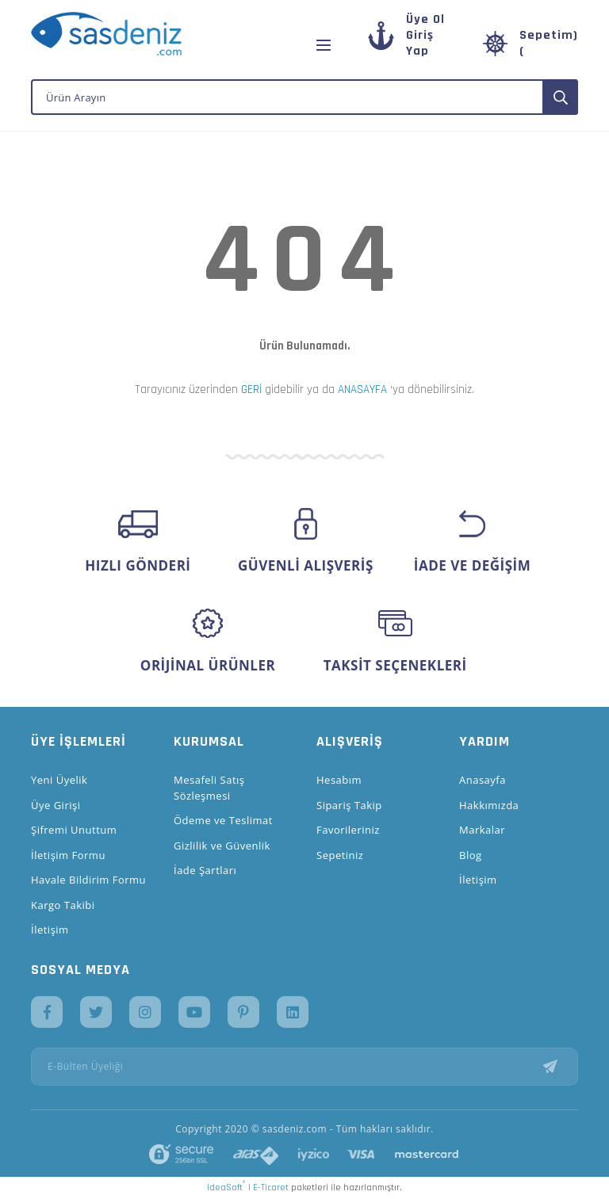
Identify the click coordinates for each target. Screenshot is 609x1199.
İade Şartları (205, 870)
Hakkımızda (489, 805)
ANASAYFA (362, 389)
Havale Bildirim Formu (88, 880)
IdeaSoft (226, 1187)
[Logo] (106, 33)
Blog (470, 855)
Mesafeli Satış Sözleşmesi (209, 788)
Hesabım (339, 780)
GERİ (251, 389)
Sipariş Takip (349, 805)
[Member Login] (420, 43)
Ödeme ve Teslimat (223, 820)
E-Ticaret (271, 1187)
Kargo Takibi (62, 905)
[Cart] (530, 43)
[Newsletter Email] (304, 1067)
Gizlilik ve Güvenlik (222, 845)
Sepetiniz (339, 855)
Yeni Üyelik (59, 780)
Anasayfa (482, 780)
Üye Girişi (55, 805)
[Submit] (560, 1067)
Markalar (482, 830)
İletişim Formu (68, 855)
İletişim (50, 929)
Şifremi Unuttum (74, 830)
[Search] (304, 97)
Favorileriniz (348, 830)
